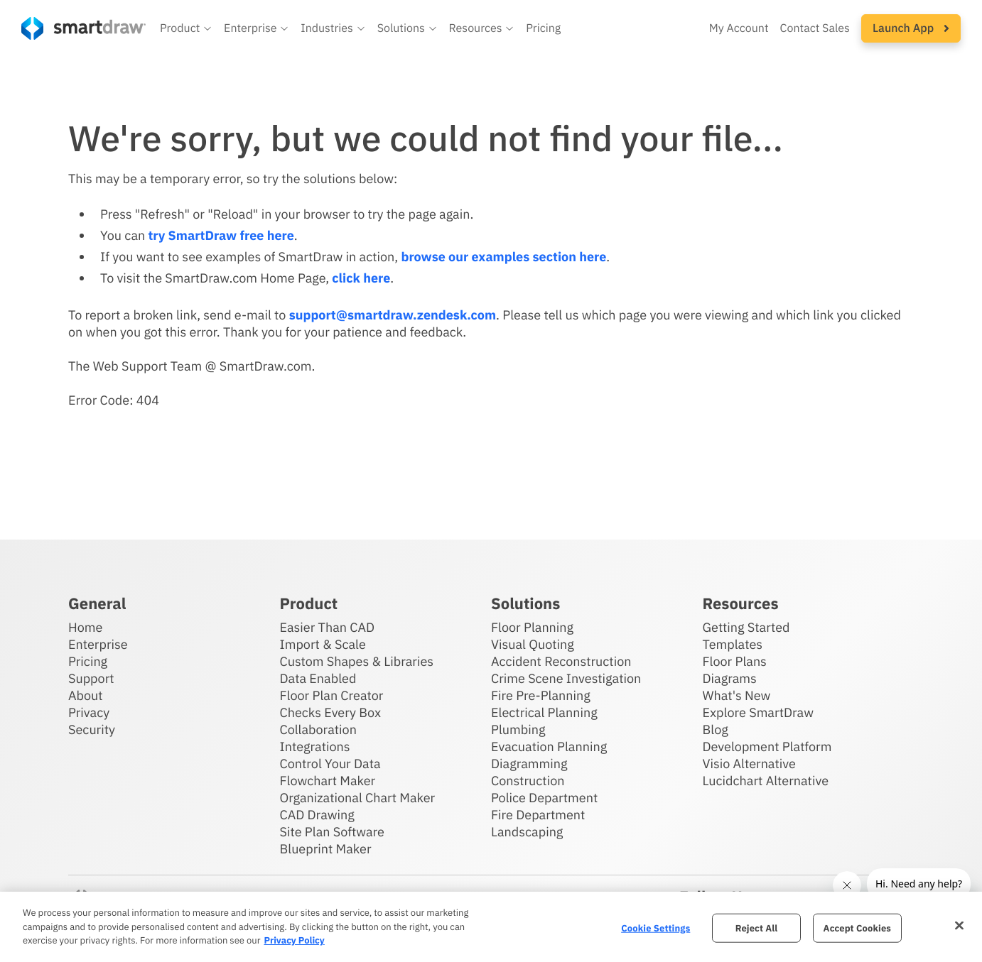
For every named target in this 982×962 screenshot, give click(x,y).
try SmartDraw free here (220, 235)
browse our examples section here (503, 256)
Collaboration (318, 729)
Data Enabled (318, 678)
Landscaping (527, 832)
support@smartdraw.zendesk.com (392, 315)
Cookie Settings (655, 928)
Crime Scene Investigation (566, 678)
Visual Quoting (532, 644)
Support (91, 678)
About (85, 695)
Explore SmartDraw (758, 712)
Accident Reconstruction (561, 661)
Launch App (911, 28)
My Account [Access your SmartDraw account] (739, 28)
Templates (733, 644)
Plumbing (518, 729)
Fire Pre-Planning (540, 695)
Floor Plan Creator (332, 695)
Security (91, 729)
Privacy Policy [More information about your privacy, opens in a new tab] (294, 940)
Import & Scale (323, 644)
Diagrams (730, 678)
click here (361, 278)
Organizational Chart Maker (358, 797)
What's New (737, 695)
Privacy (88, 712)
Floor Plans (735, 661)
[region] (491, 927)
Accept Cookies (857, 928)
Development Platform (767, 746)
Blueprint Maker (326, 849)
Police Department (544, 797)
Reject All (756, 928)
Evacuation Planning (549, 746)
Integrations (315, 746)
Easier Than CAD (327, 627)
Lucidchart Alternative (766, 780)
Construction (527, 780)
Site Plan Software (332, 832)
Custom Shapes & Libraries (357, 661)
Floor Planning (532, 627)
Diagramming (529, 763)
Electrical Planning (544, 712)
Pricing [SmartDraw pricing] (543, 28)
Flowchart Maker (328, 780)
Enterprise (98, 644)
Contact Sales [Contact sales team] (815, 28)
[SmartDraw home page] (83, 28)
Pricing (87, 661)
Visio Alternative (749, 763)
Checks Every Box (331, 712)
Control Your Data (330, 763)
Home (85, 627)
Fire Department (538, 815)
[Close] (959, 925)
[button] (186, 28)
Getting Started (746, 627)
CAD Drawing (317, 815)
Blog (715, 729)
